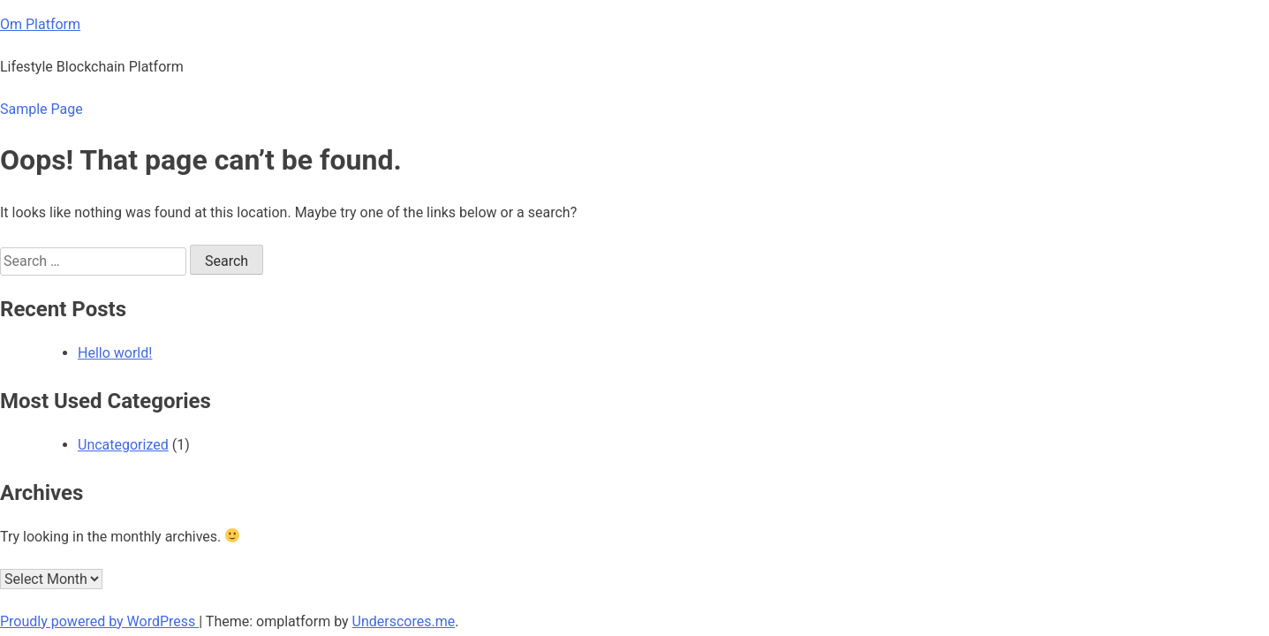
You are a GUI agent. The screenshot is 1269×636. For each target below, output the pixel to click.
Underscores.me (404, 621)
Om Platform (40, 24)
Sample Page (41, 109)
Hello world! (115, 352)
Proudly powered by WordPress (99, 621)
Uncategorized (123, 444)
